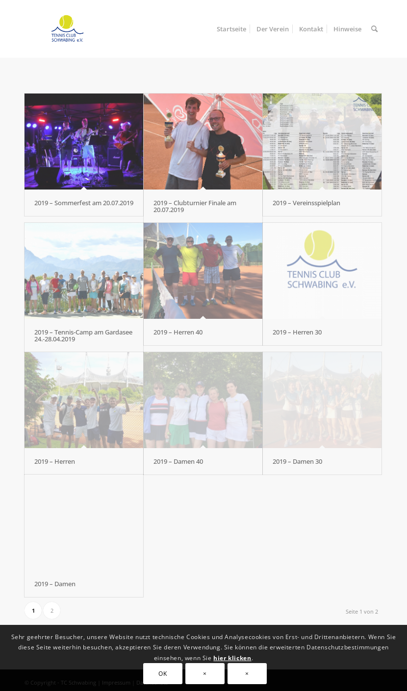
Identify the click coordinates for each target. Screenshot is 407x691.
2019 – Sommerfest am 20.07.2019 (83, 202)
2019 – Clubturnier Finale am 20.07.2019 (194, 206)
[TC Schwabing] (64, 29)
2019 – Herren (54, 461)
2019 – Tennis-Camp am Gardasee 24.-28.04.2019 (83, 335)
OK (162, 673)
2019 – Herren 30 (297, 332)
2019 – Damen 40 (178, 461)
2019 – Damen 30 (297, 461)
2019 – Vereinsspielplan (306, 202)
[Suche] (374, 29)
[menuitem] (231, 29)
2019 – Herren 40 (178, 332)
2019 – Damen (55, 583)
